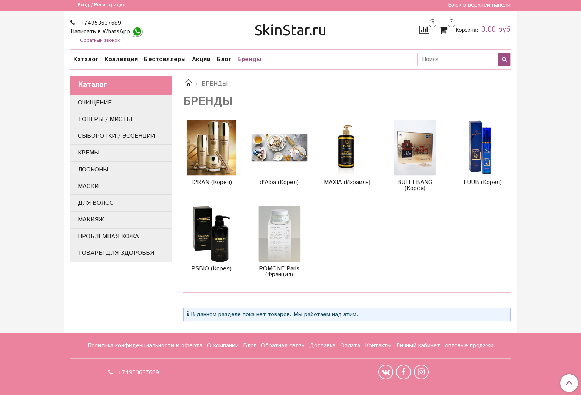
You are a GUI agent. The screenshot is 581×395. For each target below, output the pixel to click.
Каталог (86, 59)
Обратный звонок (100, 41)
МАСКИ (88, 186)
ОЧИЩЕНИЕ (95, 102)
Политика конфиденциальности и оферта (144, 345)
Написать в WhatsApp (106, 31)
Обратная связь (283, 345)
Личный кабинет (418, 345)
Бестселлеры (165, 59)
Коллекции (121, 59)
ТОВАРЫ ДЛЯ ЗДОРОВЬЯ (116, 253)
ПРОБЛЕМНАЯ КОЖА (108, 236)
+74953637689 (99, 23)
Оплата (350, 345)
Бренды (249, 59)
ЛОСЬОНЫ (93, 169)
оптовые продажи (469, 345)
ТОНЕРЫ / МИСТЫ (105, 119)
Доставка (322, 345)
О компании (223, 345)
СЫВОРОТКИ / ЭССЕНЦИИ (116, 136)
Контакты (378, 345)
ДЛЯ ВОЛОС (96, 203)
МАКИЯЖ (91, 219)
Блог (223, 59)
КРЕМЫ (88, 152)
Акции (201, 59)
